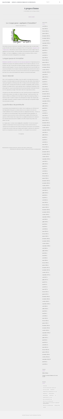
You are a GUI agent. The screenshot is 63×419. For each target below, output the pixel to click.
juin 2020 (44, 195)
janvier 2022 (44, 149)
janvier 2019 (44, 236)
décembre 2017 (45, 267)
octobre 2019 (45, 214)
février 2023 (44, 118)
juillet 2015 (44, 337)
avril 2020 (44, 200)
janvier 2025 (44, 62)
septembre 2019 (45, 216)
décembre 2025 (45, 35)
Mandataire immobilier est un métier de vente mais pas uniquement (16, 62)
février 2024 (44, 89)
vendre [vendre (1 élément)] (44, 407)
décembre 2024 (45, 64)
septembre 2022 (45, 130)
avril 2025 (44, 55)
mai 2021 (44, 168)
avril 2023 (44, 113)
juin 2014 (44, 361)
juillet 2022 (44, 134)
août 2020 (44, 190)
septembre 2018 (45, 245)
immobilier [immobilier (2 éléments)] (45, 393)
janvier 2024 (44, 91)
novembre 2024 (45, 67)
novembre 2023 (45, 96)
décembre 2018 (45, 238)
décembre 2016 (45, 296)
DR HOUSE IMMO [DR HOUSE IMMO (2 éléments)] (46, 389)
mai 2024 (44, 81)
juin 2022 (44, 137)
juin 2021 (44, 166)
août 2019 (44, 219)
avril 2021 (44, 171)
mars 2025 (44, 57)
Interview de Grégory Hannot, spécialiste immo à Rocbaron (25, 149)
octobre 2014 (45, 356)
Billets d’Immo (6, 2)
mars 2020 (44, 202)
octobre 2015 (45, 330)
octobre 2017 (45, 272)
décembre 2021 (45, 151)
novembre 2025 (45, 38)
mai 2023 (44, 110)
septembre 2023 (45, 101)
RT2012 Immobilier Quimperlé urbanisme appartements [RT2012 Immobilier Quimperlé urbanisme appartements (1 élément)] (51, 403)
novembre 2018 (45, 241)
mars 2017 (44, 289)
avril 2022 (44, 142)
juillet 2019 (44, 221)
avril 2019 (44, 229)
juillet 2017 (44, 279)
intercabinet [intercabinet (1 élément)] (45, 395)
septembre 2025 (45, 43)
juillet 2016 (44, 308)
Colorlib (30, 415)
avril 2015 (44, 344)
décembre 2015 (45, 325)
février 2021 (44, 175)
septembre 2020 (45, 187)
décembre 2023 (45, 93)
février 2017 (44, 291)
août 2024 (44, 74)
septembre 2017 (45, 274)
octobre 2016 (45, 301)
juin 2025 (44, 50)
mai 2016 (44, 313)
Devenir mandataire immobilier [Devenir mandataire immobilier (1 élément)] (49, 387)
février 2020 (44, 204)
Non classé (32, 17)
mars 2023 (44, 115)
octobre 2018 (45, 243)
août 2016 (44, 306)
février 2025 (44, 60)
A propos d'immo (31, 8)
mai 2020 (44, 197)
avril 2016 (44, 315)
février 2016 (44, 320)
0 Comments (21, 133)
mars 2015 (44, 347)
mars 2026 (44, 28)
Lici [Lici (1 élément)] (55, 395)
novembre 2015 (45, 327)
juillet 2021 (44, 163)
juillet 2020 (44, 192)
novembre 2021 (45, 154)
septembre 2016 (45, 303)
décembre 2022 (45, 122)
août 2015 (44, 335)
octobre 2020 (45, 185)
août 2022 (44, 132)
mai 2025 (44, 52)
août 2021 (44, 161)
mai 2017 (44, 284)
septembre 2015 (45, 332)
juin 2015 (44, 340)
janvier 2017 (44, 294)
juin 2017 (44, 282)
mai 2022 (44, 139)
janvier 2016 (44, 323)
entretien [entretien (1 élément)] (52, 389)
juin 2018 (44, 253)
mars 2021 (44, 173)
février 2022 (44, 146)
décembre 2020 (45, 180)
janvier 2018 (44, 265)
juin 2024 (44, 79)
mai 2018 (44, 255)
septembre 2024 (45, 72)
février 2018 (44, 262)
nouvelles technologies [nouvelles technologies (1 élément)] (48, 401)
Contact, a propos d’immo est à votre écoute (23, 2)
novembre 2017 (45, 270)
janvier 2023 (44, 120)
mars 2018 (44, 260)
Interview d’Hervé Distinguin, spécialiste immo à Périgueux (17, 147)
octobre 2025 (45, 40)
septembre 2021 (45, 159)
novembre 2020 (45, 183)
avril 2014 (44, 364)
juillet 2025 (44, 48)
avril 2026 (44, 26)
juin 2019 (44, 224)
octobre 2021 (45, 156)
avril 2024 (44, 84)
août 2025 (44, 45)
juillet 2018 (44, 250)
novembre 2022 (45, 125)
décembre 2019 (45, 209)
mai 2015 (44, 342)
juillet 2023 (44, 105)
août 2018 (44, 248)
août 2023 (44, 103)
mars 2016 (44, 318)
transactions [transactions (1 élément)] (57, 405)
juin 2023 (44, 108)
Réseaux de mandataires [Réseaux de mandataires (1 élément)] (48, 405)
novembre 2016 (45, 299)
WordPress (39, 415)
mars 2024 (44, 86)
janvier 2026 (44, 33)
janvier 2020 (44, 207)
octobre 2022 (45, 127)
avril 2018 (44, 257)
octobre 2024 (45, 69)
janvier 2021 (44, 178)
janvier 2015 (44, 352)
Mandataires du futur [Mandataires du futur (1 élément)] (47, 397)
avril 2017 (44, 286)
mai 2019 (44, 226)
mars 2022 (44, 144)
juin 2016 (44, 311)
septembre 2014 (45, 359)
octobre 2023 (45, 98)
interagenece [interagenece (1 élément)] (51, 393)
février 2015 (44, 349)
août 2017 (44, 277)
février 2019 (44, 233)
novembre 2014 (45, 354)
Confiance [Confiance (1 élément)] (45, 385)
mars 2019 (44, 231)
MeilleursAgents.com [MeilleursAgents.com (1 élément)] (47, 399)
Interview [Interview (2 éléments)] (51, 395)
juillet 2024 (44, 76)
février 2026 (44, 31)
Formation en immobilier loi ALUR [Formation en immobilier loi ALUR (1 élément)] (50, 391)
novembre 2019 (45, 212)
